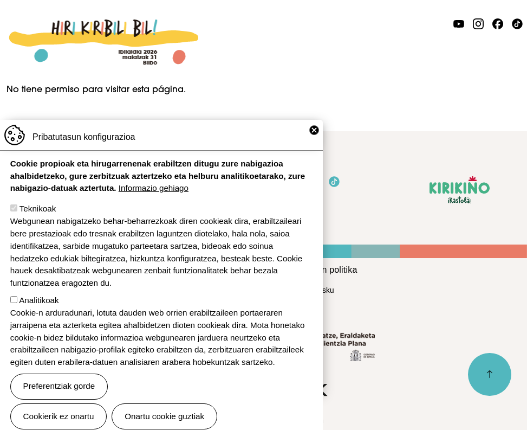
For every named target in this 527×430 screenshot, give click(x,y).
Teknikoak (37, 225)
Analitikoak (38, 316)
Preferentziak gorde (59, 402)
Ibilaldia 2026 (103, 25)
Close (314, 146)
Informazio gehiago (153, 204)
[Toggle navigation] (513, 50)
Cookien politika (325, 269)
